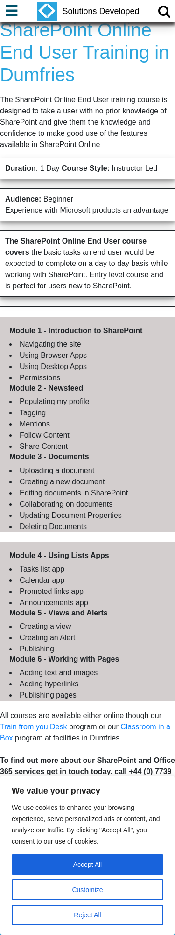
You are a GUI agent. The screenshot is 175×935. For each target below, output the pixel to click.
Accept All (87, 864)
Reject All (87, 915)
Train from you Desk (33, 727)
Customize (87, 889)
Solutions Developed (88, 11)
